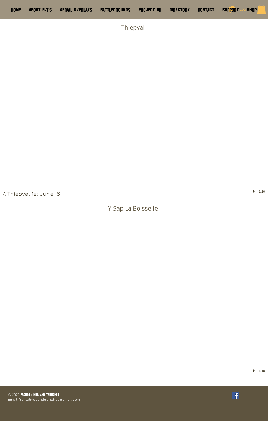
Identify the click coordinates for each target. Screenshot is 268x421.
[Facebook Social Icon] (235, 395)
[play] (254, 191)
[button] (134, 114)
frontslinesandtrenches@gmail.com (49, 399)
